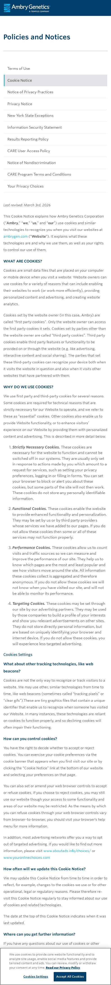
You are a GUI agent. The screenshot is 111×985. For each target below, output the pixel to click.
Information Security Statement (34, 127)
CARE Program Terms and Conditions (39, 174)
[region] (55, 966)
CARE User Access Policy (28, 151)
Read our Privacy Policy (63, 967)
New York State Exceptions (30, 115)
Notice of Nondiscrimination (31, 163)
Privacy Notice (19, 104)
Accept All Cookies (70, 976)
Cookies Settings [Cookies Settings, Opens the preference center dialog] (35, 976)
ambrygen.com (15, 237)
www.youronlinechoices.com (26, 858)
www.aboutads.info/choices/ (67, 851)
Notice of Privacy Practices (30, 92)
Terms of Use (18, 68)
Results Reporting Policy (28, 139)
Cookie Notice (19, 80)
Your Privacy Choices (25, 186)
